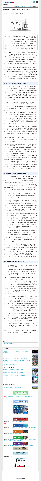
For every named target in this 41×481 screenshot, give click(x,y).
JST (20, 478)
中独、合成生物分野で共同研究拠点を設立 (17, 421)
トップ (14, 6)
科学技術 (29, 6)
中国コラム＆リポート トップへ (10, 343)
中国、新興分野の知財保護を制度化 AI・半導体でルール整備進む (22, 445)
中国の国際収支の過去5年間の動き (16, 433)
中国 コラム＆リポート (21, 6)
